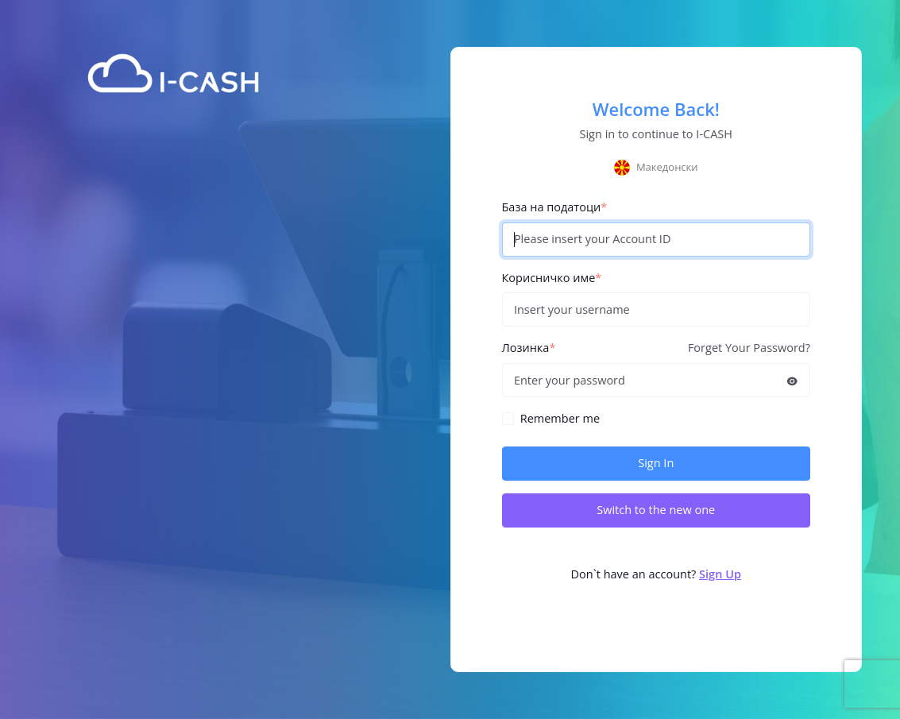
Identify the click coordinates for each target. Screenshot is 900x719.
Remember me (560, 418)
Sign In (656, 462)
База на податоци (555, 207)
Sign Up (720, 574)
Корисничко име (552, 277)
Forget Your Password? (749, 347)
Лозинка (529, 347)
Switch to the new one (656, 509)
